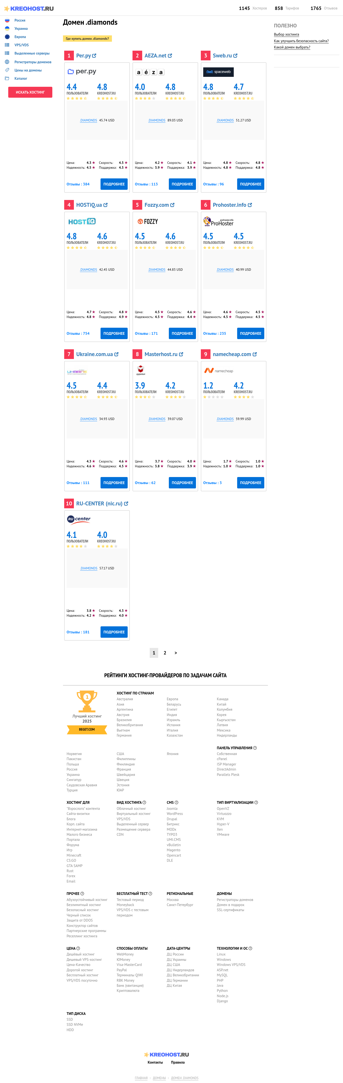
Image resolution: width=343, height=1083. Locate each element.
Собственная (227, 753)
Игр (69, 850)
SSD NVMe (75, 1024)
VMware (223, 834)
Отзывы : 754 (78, 333)
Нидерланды (227, 735)
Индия (172, 714)
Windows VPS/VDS (231, 964)
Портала (73, 839)
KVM (220, 819)
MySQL (222, 975)
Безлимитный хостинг (84, 904)
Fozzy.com (159, 204)
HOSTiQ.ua (92, 204)
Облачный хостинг (131, 808)
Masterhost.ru (164, 354)
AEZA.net (158, 55)
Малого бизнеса (79, 834)
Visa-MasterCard (129, 964)
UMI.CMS (174, 839)
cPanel (222, 759)
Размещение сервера (133, 829)
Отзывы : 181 (78, 631)
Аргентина (125, 709)
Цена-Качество (78, 964)
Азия (120, 704)
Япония (173, 753)
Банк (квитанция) (130, 985)
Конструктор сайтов (82, 925)
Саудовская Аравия (82, 785)
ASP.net (222, 970)
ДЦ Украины (176, 959)
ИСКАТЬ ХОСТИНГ (30, 92)
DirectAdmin (226, 769)
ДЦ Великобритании (183, 975)
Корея (221, 714)
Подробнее (114, 184)
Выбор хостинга (286, 34)
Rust (70, 870)
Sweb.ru (225, 55)
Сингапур (74, 779)
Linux (221, 954)
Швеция (123, 779)
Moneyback (125, 904)
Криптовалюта (128, 990)
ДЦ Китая (174, 985)
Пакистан (74, 759)
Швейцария (126, 774)
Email (71, 881)
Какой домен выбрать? (292, 47)
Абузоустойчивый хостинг (87, 899)
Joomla (172, 808)
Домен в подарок (230, 904)
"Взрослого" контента (83, 808)
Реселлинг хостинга (82, 936)
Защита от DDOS (80, 920)
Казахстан (175, 735)
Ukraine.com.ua (97, 354)
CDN (120, 834)
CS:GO (71, 860)
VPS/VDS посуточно (82, 980)
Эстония (123, 785)
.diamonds (88, 120)
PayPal (122, 970)
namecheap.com (235, 354)
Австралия (125, 699)
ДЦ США (173, 964)
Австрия (123, 714)
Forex (71, 876)
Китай (221, 704)
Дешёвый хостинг (80, 954)
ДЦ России (175, 954)
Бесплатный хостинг (82, 975)
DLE (170, 860)
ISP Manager (226, 764)
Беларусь (174, 704)
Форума (73, 845)
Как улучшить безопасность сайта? (301, 41)
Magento (173, 850)
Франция (124, 769)
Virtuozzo (224, 813)
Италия (172, 730)
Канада (222, 699)
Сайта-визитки (78, 813)
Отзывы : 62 (145, 482)
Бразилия (124, 719)
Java (220, 985)
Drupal (172, 819)
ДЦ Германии (177, 980)
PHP (220, 980)
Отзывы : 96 (213, 184)
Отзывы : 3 (212, 482)
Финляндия (126, 764)
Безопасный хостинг (83, 910)
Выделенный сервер (133, 824)
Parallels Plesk (228, 774)
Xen (220, 829)
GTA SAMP (75, 865)
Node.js (222, 996)
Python (222, 990)
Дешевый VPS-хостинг (84, 959)
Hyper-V (223, 824)
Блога (71, 819)
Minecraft (74, 855)
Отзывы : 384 (78, 184)
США (120, 753)
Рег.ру (86, 55)
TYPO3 (172, 834)
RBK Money (125, 980)
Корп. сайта (76, 824)
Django (222, 1001)
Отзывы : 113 (146, 184)
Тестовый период (130, 899)
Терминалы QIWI (130, 975)
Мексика (223, 730)
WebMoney (125, 954)
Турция (72, 790)
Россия (72, 769)
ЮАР (120, 790)
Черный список (79, 915)
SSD (70, 1019)
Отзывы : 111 (78, 482)
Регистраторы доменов (235, 899)
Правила (178, 1062)
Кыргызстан (226, 719)
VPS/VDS (123, 819)
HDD (70, 1029)
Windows (224, 959)
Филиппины (126, 759)
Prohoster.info (232, 204)
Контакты (155, 1062)
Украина (73, 774)
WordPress (175, 813)
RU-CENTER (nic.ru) (102, 503)
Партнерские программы (86, 930)
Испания (173, 725)
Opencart (174, 855)
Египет (172, 709)
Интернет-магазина (82, 829)
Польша (73, 764)
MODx (171, 829)
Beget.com (86, 729)
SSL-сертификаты (230, 910)
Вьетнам (123, 730)
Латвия (222, 725)
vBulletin (174, 845)
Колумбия (224, 709)
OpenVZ (223, 808)
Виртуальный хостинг (134, 813)
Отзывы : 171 (146, 333)
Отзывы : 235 (214, 333)
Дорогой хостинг (80, 970)
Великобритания (130, 725)
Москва (173, 899)
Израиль (173, 719)
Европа (172, 699)
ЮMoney (123, 959)
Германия (124, 735)
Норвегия (74, 753)
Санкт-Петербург (180, 904)
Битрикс (173, 824)
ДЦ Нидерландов (180, 970)
